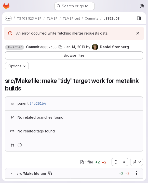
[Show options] (136, 173)
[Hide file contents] (11, 173)
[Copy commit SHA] (60, 47)
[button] (14, 47)
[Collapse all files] (124, 162)
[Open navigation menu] (15, 6)
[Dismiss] (138, 33)
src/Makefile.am (31, 173)
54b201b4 (38, 103)
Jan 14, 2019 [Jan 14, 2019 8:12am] (74, 47)
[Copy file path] (50, 173)
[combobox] (136, 162)
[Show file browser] (139, 18)
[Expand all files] (116, 162)
